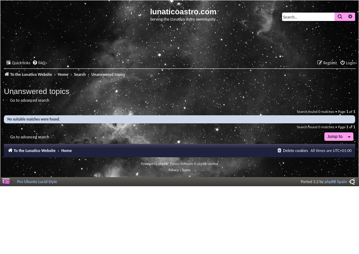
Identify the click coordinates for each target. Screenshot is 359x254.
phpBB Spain (336, 181)
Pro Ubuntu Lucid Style (37, 181)
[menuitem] (38, 63)
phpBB (163, 163)
